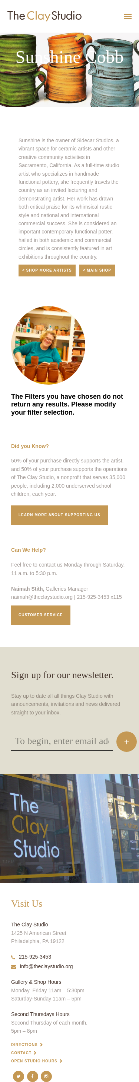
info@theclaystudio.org (42, 966)
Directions (24, 1045)
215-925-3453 (31, 957)
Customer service (41, 615)
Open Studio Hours (34, 1061)
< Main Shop (97, 270)
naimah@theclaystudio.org (42, 597)
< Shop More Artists (47, 270)
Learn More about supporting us (59, 515)
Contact (21, 1053)
